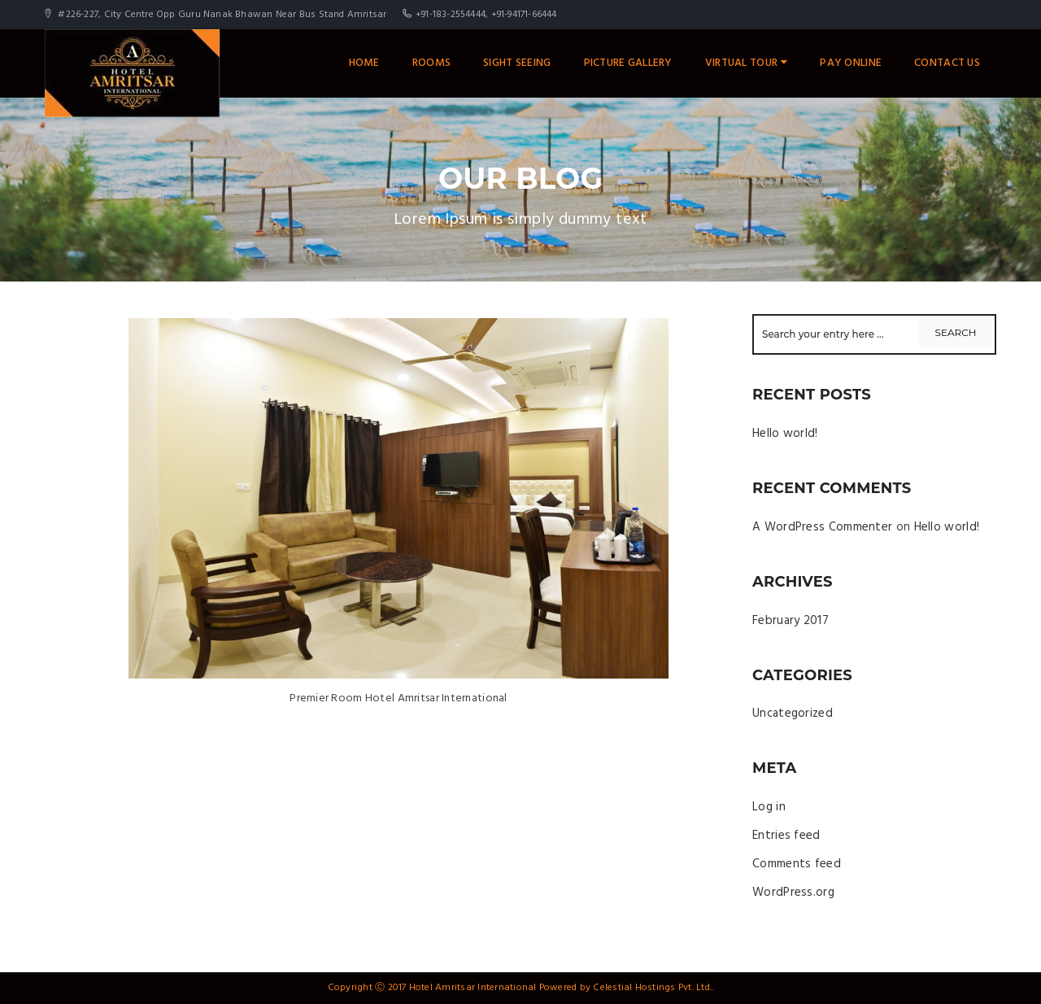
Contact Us (947, 63)
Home (364, 63)
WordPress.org (793, 892)
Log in (769, 807)
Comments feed (796, 864)
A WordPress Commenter (822, 527)
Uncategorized (792, 713)
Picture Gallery (628, 63)
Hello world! (785, 433)
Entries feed (786, 835)
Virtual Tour (746, 63)
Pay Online (851, 63)
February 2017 (790, 621)
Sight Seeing (517, 63)
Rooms (431, 63)
